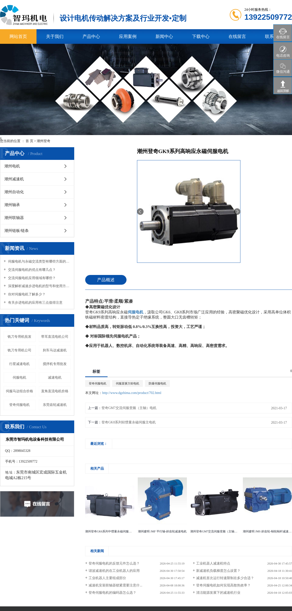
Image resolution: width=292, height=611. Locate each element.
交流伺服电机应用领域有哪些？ (31, 278)
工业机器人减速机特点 (213, 563)
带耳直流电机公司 (54, 336)
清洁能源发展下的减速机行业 (218, 592)
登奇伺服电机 (97, 383)
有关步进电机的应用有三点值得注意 (35, 302)
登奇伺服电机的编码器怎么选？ (112, 592)
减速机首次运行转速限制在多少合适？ (225, 578)
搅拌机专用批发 (55, 364)
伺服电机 (19, 377)
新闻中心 (164, 36)
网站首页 (18, 36)
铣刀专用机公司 (19, 350)
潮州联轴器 (14, 218)
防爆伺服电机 (157, 383)
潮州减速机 (14, 179)
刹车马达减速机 (55, 350)
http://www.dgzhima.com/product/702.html (131, 393)
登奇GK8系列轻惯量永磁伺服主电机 (128, 422)
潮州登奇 (43, 141)
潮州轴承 (12, 205)
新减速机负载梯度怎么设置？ (218, 571)
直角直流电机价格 (54, 391)
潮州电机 (12, 166)
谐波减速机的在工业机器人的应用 (114, 571)
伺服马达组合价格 (19, 391)
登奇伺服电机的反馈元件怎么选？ (114, 563)
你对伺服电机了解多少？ (26, 294)
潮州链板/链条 (16, 230)
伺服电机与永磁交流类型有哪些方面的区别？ (39, 261)
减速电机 (55, 377)
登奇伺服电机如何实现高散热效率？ (223, 585)
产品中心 (91, 36)
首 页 (29, 141)
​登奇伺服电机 (19, 405)
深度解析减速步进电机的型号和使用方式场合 (39, 286)
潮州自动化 (14, 192)
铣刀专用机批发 (19, 336)
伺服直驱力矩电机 (127, 383)
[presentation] (140, 211)
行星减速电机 (19, 364)
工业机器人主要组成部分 (107, 578)
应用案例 (128, 36)
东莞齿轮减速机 (55, 405)
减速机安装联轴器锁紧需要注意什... (115, 585)
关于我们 (55, 36)
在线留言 (237, 36)
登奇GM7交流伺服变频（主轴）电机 (128, 408)
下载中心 (201, 36)
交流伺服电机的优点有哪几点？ (31, 270)
